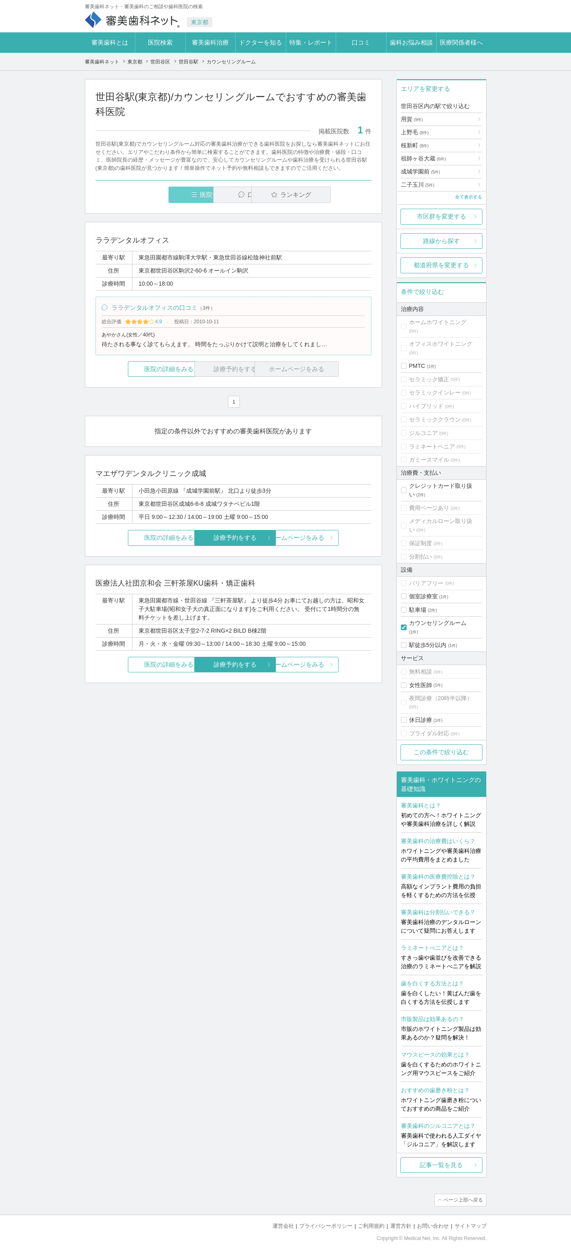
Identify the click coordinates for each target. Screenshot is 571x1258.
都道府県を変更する (441, 265)
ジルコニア (423, 433)
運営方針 (401, 1225)
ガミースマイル (429, 459)
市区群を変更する (441, 216)
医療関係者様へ (461, 42)
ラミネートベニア (432, 446)
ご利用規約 (371, 1225)
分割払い (420, 556)
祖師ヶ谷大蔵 (423, 158)
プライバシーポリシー (326, 1225)
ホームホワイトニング (437, 322)
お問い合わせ (433, 1225)
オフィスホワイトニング (440, 343)
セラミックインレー (435, 392)
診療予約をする (233, 538)
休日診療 (420, 720)
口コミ (361, 42)
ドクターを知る (260, 42)
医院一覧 (151, 194)
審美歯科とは (109, 42)
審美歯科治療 (210, 42)
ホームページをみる (325, 538)
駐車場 (417, 609)
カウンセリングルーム (437, 623)
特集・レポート (310, 42)
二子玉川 (418, 184)
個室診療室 (423, 596)
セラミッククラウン (435, 419)
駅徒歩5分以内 (428, 645)
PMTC (417, 366)
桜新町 (415, 145)
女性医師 (420, 685)
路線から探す (441, 240)
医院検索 (160, 42)
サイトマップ (471, 1225)
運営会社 (283, 1225)
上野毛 (415, 132)
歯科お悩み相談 (411, 42)
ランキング (324, 194)
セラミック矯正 (429, 379)
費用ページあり (429, 508)
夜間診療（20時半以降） (441, 698)
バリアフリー (426, 583)
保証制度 (420, 543)
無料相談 (420, 671)
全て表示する (468, 196)
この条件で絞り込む (441, 751)
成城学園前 (420, 171)
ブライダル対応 (429, 733)
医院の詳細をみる (141, 369)
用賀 (412, 119)
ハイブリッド (426, 406)
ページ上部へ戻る (463, 1200)
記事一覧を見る (441, 1164)
